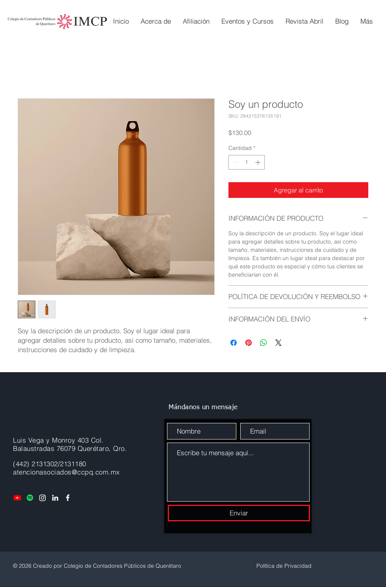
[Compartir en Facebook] (233, 342)
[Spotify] (30, 497)
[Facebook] (67, 497)
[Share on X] (278, 342)
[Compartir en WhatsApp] (263, 342)
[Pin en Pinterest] (248, 342)
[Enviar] (239, 513)
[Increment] (259, 162)
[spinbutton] (246, 162)
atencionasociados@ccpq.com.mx (66, 472)
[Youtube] (17, 497)
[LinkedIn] (55, 497)
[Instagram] (42, 497)
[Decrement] (234, 162)
